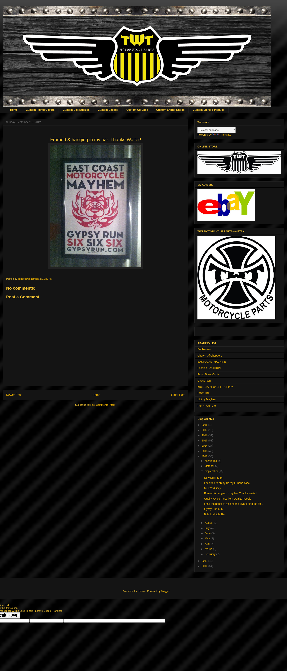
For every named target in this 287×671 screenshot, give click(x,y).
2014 (205, 445)
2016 (205, 435)
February (210, 554)
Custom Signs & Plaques (208, 109)
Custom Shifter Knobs (170, 109)
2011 (205, 560)
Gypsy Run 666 (213, 509)
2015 (205, 440)
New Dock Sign (213, 477)
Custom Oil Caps (137, 109)
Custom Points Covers (40, 109)
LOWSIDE (203, 393)
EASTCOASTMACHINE (211, 361)
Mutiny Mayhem (206, 399)
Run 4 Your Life (206, 405)
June (208, 533)
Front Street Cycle (208, 374)
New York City (212, 488)
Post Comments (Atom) (103, 404)
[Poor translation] (14, 615)
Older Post (178, 395)
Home (14, 109)
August (209, 522)
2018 (205, 424)
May (207, 538)
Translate (221, 134)
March (209, 548)
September (212, 471)
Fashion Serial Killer (209, 368)
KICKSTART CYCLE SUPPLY (215, 386)
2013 (205, 451)
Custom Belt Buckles (76, 109)
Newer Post (14, 395)
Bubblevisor (204, 349)
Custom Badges (108, 109)
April (208, 543)
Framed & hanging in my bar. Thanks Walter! (231, 493)
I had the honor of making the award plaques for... (233, 503)
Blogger (165, 591)
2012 (205, 456)
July (207, 528)
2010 (205, 566)
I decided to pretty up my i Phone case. (227, 483)
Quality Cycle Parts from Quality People (227, 498)
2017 (205, 430)
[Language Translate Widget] (216, 130)
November (211, 460)
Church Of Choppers (209, 355)
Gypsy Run (204, 380)
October (210, 465)
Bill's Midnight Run (215, 514)
